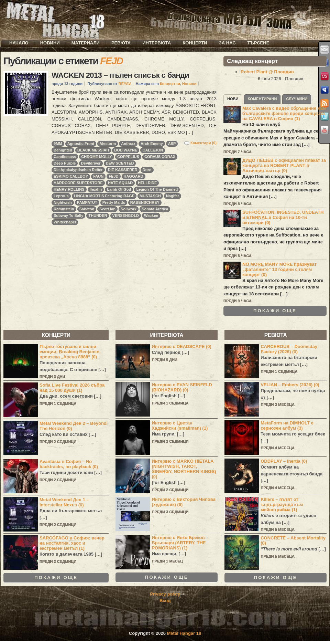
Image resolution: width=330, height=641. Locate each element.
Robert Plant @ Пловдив (267, 71)
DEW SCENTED (120, 163)
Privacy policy (165, 594)
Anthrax (128, 143)
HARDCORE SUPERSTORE (78, 183)
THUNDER (97, 215)
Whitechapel (65, 222)
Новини (50, 42)
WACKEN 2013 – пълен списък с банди (120, 75)
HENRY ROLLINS (69, 189)
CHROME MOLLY (96, 157)
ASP (172, 143)
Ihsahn (96, 189)
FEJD (113, 176)
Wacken (151, 215)
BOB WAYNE (125, 150)
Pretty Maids (113, 202)
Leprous (61, 196)
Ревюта (121, 42)
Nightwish (63, 202)
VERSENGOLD (125, 215)
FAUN (98, 176)
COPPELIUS (128, 157)
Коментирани (262, 99)
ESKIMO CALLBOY (71, 176)
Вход (165, 600)
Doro (147, 170)
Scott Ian (107, 209)
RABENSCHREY (145, 202)
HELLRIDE (147, 183)
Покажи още (275, 311)
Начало (19, 42)
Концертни (170, 84)
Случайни (296, 99)
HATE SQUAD (120, 183)
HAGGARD (133, 176)
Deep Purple (65, 163)
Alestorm (107, 143)
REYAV (125, 84)
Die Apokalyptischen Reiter (78, 170)
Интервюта (156, 42)
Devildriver (91, 163)
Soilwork (128, 209)
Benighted (63, 150)
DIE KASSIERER (123, 170)
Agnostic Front (81, 143)
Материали (85, 42)
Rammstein (64, 209)
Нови (233, 99)
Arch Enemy (152, 143)
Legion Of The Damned (157, 189)
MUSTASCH (150, 196)
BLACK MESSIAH (93, 150)
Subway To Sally (68, 215)
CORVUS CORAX (159, 157)
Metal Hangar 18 (184, 633)
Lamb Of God (119, 189)
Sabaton (87, 209)
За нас (227, 42)
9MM (58, 143)
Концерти (194, 42)
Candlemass (65, 157)
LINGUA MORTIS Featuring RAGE (104, 196)
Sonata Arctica (155, 209)
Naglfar (172, 196)
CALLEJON (152, 150)
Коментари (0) (203, 143)
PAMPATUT (87, 202)
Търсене (258, 42)
